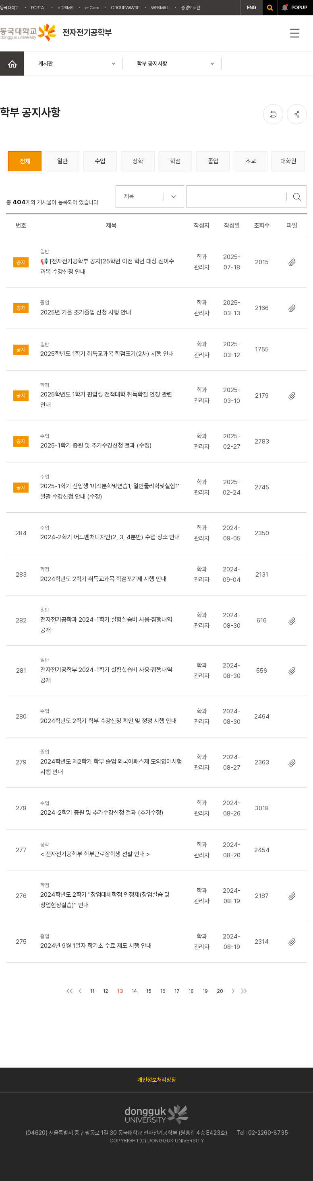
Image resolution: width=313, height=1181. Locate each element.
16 (163, 991)
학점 (175, 161)
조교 (250, 161)
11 (92, 991)
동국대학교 (9, 7)
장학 (138, 161)
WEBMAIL (160, 7)
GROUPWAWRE (125, 7)
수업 (100, 161)
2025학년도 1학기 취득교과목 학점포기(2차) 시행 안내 (111, 348)
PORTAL (38, 7)
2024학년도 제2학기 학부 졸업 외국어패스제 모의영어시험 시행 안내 (111, 762)
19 (205, 991)
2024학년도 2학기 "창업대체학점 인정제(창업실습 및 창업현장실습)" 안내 (111, 895)
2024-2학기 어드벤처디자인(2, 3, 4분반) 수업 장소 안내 (111, 532)
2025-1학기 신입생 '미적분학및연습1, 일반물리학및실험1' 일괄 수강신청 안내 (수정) (111, 486)
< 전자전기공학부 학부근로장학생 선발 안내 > (111, 849)
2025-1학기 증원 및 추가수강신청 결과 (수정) (111, 440)
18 (191, 991)
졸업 (213, 161)
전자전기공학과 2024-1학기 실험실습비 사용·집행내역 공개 (111, 620)
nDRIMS (65, 7)
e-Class (92, 7)
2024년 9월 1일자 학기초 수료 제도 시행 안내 (111, 940)
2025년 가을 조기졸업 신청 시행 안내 (111, 307)
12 (105, 991)
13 (120, 991)
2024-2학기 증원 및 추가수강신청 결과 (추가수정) (111, 807)
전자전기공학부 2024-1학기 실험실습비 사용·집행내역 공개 (111, 670)
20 (220, 991)
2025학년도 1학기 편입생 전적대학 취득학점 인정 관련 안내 (111, 395)
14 (134, 991)
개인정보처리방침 (156, 1079)
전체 (25, 161)
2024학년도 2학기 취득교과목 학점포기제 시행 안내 (111, 573)
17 (177, 991)
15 (148, 991)
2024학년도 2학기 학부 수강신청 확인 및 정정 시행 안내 (111, 715)
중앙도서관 (190, 7)
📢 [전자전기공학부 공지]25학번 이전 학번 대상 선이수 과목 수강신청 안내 (111, 261)
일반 (62, 161)
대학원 (288, 161)
